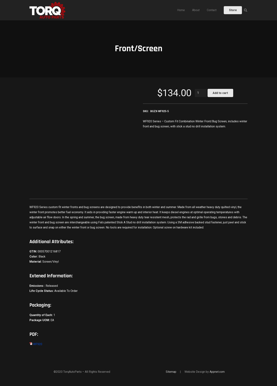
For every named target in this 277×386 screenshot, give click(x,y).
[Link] (47, 10)
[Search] (245, 10)
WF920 (35, 344)
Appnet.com (217, 371)
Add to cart (220, 93)
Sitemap (171, 371)
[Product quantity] (201, 93)
